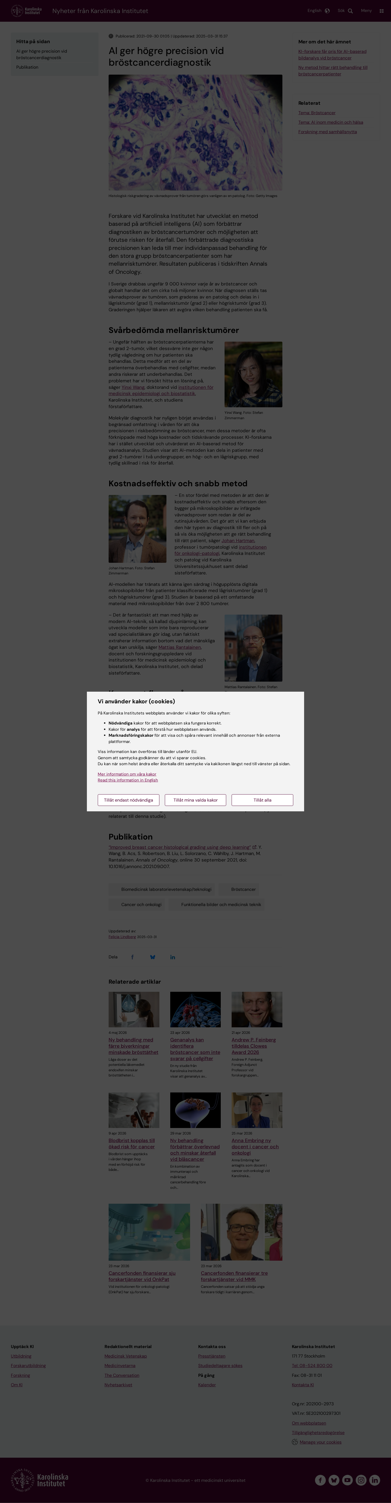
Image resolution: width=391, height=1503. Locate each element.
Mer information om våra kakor (127, 774)
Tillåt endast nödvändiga (128, 800)
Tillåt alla (263, 800)
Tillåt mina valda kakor (196, 800)
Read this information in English (128, 780)
